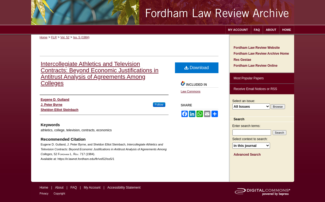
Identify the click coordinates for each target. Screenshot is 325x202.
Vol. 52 (65, 37)
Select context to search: (250, 139)
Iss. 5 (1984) (81, 37)
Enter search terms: (246, 126)
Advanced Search (247, 154)
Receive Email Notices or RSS (255, 89)
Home (44, 37)
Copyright (59, 193)
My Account (92, 187)
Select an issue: (243, 101)
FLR (54, 37)
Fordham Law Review (162, 12)
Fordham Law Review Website (257, 48)
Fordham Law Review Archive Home (261, 53)
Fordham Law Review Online (255, 66)
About (59, 187)
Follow (159, 104)
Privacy (44, 193)
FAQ (73, 187)
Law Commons (190, 91)
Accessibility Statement (123, 187)
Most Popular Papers (249, 78)
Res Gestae (242, 60)
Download (196, 67)
